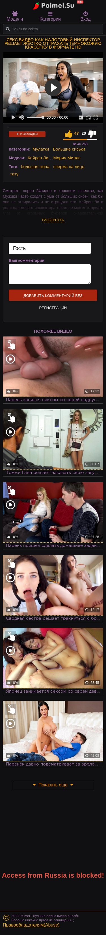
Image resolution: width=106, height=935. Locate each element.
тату (14, 173)
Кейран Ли (38, 157)
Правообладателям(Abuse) (31, 925)
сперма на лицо (68, 166)
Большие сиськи (69, 149)
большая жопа (35, 166)
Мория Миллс (67, 157)
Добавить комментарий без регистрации (52, 297)
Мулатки (41, 149)
